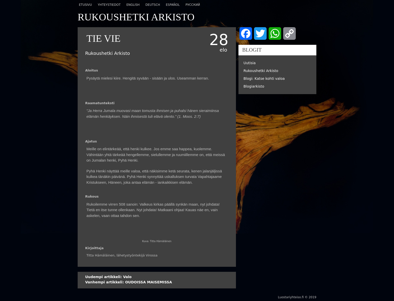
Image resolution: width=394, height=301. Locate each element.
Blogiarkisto (253, 86)
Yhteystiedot (109, 5)
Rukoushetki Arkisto (260, 71)
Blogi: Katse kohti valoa (264, 79)
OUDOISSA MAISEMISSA (128, 282)
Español (173, 5)
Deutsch (152, 5)
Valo (108, 277)
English (133, 5)
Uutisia (249, 63)
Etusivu (85, 5)
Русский (192, 5)
